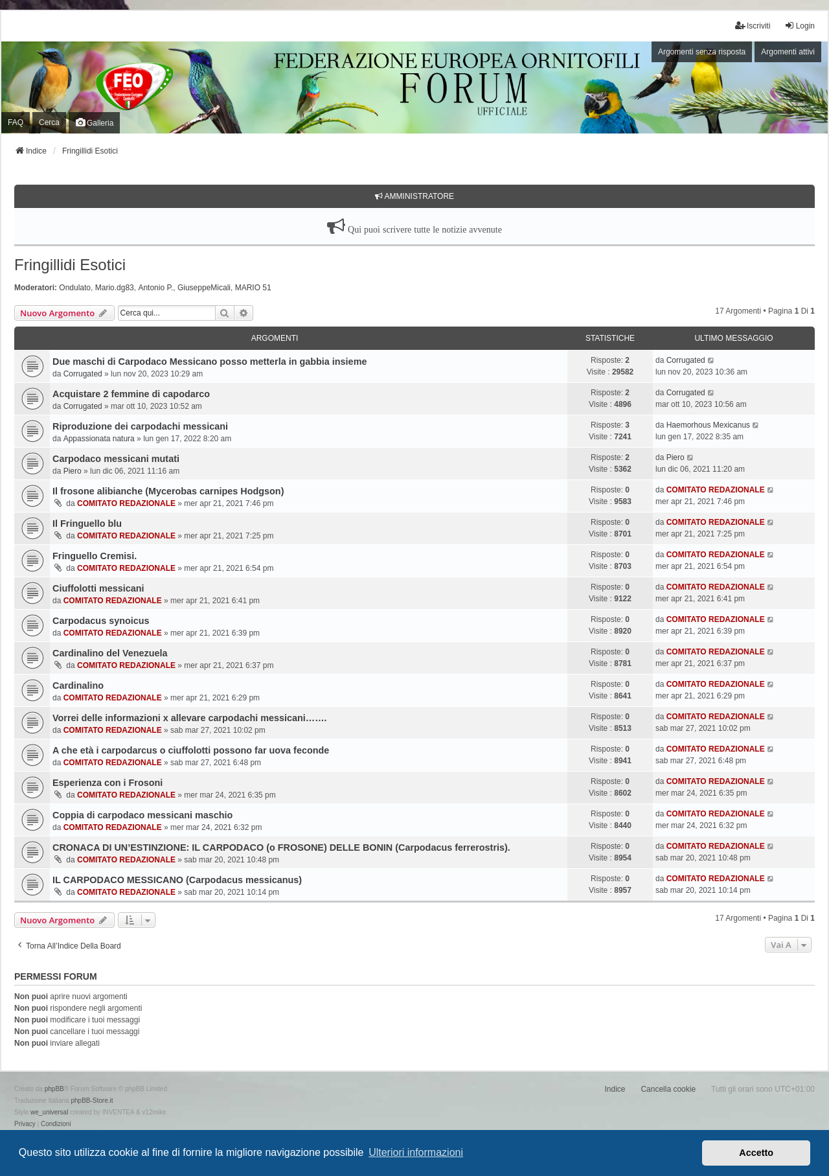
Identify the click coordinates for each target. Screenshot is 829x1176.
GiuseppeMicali (204, 287)
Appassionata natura (99, 438)
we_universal (49, 1112)
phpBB (54, 1088)
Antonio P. (155, 287)
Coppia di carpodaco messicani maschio (142, 815)
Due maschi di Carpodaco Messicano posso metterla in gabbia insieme (209, 361)
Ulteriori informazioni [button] (416, 1152)
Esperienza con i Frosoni (107, 783)
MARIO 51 (253, 287)
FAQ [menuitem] (15, 122)
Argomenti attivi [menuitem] (788, 51)
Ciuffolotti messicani (98, 588)
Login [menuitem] (799, 25)
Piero (72, 471)
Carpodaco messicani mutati (115, 459)
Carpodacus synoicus (101, 621)
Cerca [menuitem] (49, 122)
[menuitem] (25, 1124)
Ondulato (75, 287)
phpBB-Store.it (92, 1100)
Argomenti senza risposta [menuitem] (701, 51)
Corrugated (82, 373)
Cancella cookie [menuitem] (668, 1089)
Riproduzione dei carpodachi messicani (140, 426)
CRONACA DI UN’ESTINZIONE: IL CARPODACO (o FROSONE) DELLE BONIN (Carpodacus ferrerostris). (281, 847)
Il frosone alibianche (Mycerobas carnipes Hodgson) (168, 491)
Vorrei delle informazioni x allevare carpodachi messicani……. (189, 718)
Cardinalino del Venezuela (110, 653)
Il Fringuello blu (87, 523)
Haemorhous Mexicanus (708, 425)
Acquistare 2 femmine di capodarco (131, 394)
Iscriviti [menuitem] (753, 25)
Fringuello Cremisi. (94, 556)
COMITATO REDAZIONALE (126, 503)
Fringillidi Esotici (70, 264)
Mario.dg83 (114, 287)
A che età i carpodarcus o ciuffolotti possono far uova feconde (190, 750)
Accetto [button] (756, 1152)
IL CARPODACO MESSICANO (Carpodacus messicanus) (177, 880)
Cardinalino (78, 685)
